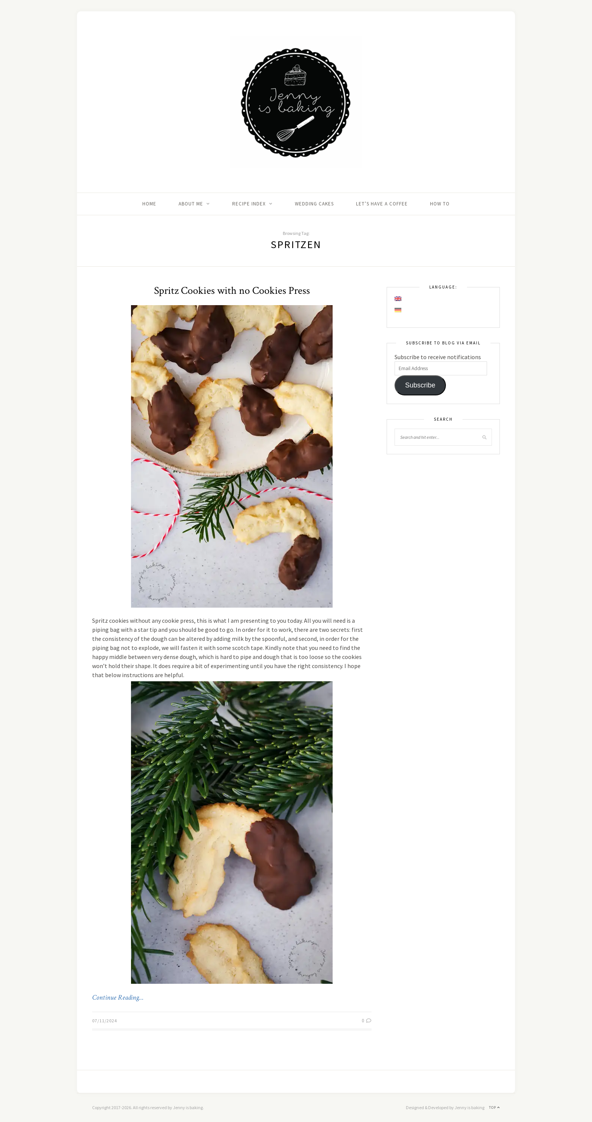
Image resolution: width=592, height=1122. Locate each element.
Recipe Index (249, 204)
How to (440, 204)
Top (494, 1107)
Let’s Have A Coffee (382, 204)
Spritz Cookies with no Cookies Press (232, 291)
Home (149, 204)
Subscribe (420, 385)
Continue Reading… (117, 997)
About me (191, 204)
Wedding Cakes (314, 204)
